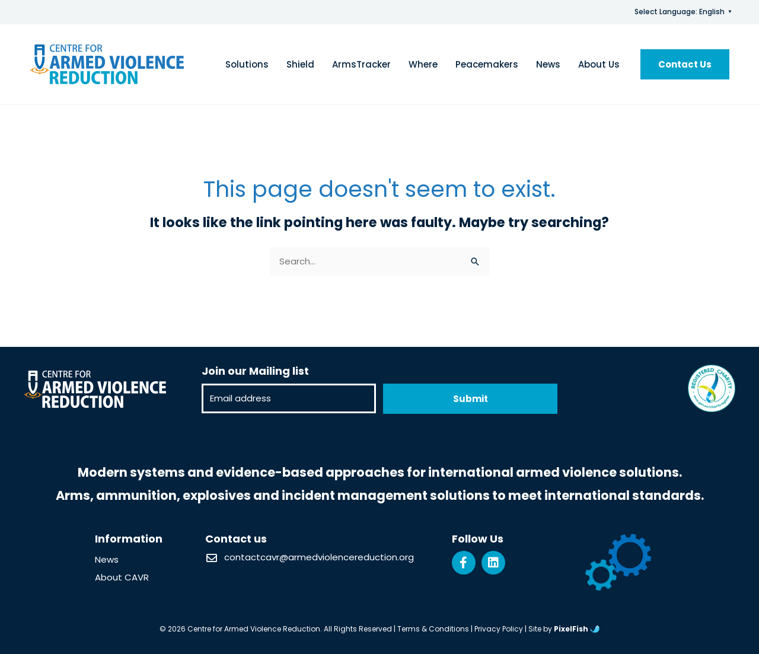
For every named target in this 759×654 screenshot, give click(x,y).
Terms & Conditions (433, 629)
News (107, 559)
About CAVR (122, 577)
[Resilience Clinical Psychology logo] (95, 389)
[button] (684, 64)
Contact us (236, 538)
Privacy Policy (498, 629)
